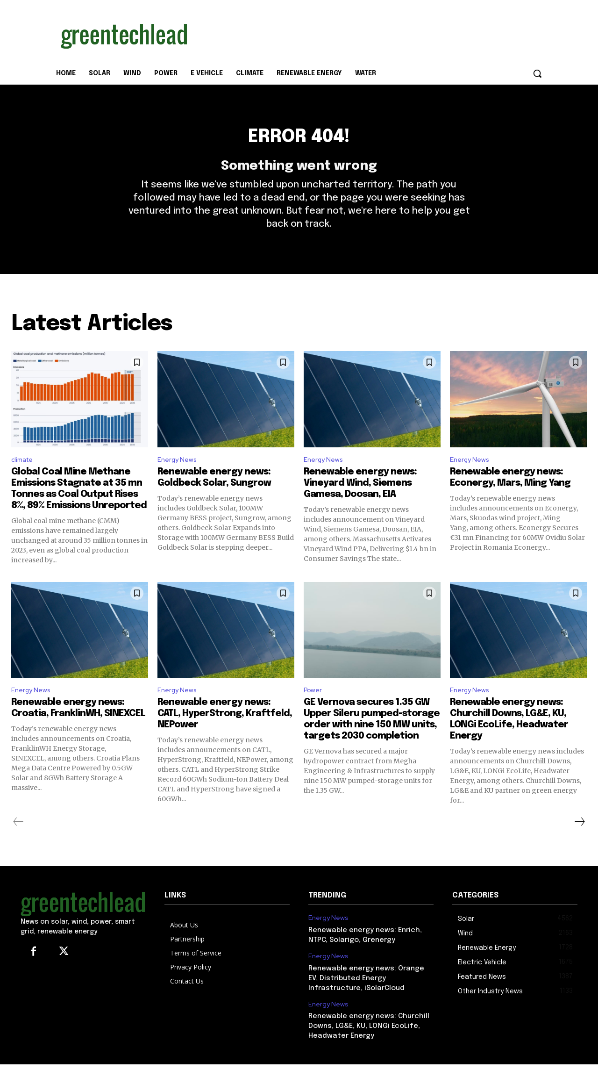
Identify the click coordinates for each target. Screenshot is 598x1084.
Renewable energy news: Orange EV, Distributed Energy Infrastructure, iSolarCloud (366, 998)
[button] (537, 73)
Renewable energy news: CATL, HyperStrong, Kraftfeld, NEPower (224, 733)
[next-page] (579, 841)
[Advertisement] (369, 34)
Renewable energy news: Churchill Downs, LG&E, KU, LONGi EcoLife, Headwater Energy (368, 1045)
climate (23, 476)
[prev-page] (18, 841)
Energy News (179, 476)
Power (314, 709)
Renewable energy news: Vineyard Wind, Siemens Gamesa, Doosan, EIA (360, 501)
